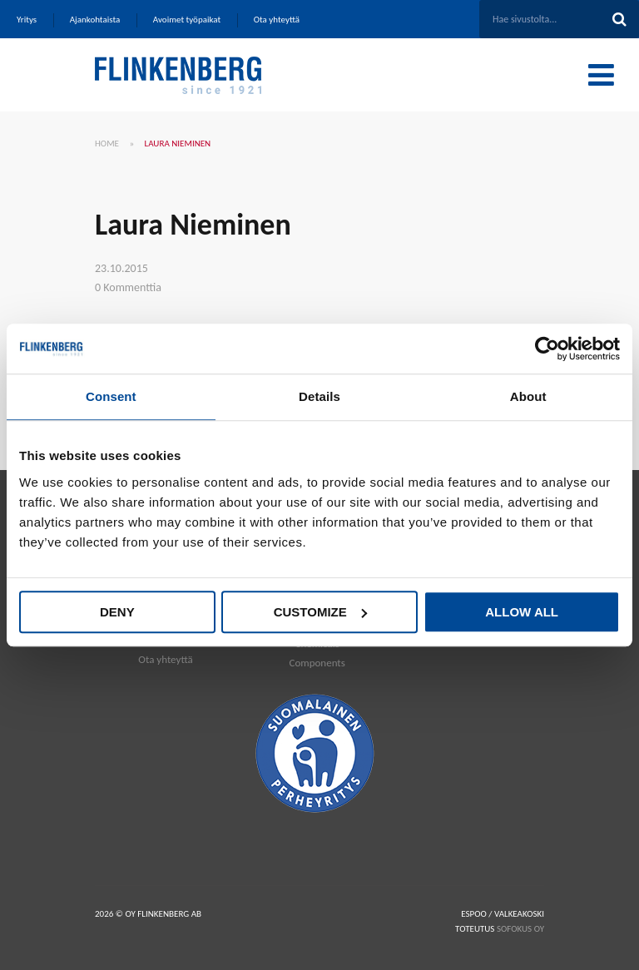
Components (316, 662)
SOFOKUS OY (520, 928)
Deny (117, 612)
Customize (320, 612)
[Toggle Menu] (601, 75)
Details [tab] (319, 396)
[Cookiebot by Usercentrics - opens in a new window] (547, 348)
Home (107, 143)
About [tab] (528, 396)
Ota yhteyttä (165, 659)
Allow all (521, 612)
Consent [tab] (111, 396)
